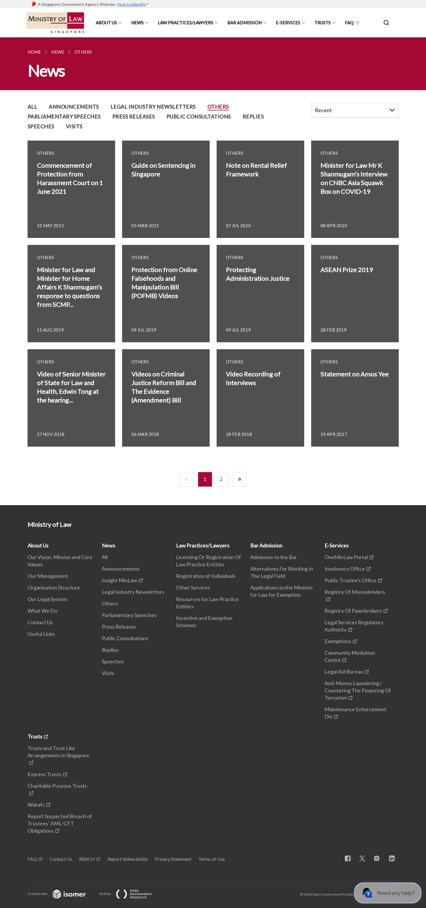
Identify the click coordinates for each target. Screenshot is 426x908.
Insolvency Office (345, 568)
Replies (110, 650)
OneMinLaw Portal (346, 557)
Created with (61, 893)
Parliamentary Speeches (129, 615)
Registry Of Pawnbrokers (353, 610)
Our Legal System (47, 599)
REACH (87, 859)
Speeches (113, 661)
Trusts (322, 22)
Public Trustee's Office (350, 580)
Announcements (120, 568)
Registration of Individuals (205, 576)
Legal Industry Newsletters (133, 592)
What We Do (42, 610)
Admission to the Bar (273, 557)
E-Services (288, 22)
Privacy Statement (173, 859)
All (105, 557)
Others (110, 603)
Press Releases (119, 626)
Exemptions (338, 641)
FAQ (349, 22)
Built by (130, 893)
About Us (106, 22)
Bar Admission (244, 22)
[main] (213, 271)
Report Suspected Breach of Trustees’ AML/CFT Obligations (60, 823)
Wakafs (36, 804)
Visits (108, 673)
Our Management (48, 576)
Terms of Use (211, 859)
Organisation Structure (54, 587)
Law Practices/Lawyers (185, 22)
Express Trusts (44, 774)
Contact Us (40, 622)
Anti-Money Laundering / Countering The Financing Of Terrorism (358, 690)
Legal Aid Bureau (344, 671)
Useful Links (41, 634)
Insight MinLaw (119, 580)
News (137, 22)
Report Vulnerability (128, 859)
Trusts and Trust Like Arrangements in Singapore (58, 751)
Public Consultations (125, 638)
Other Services (193, 587)
